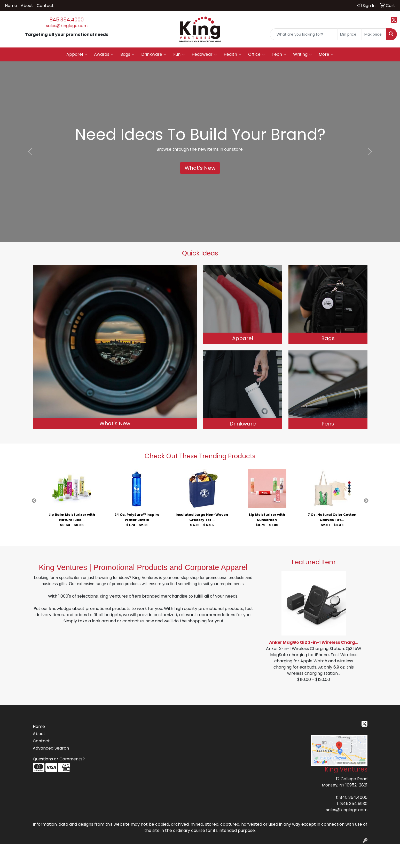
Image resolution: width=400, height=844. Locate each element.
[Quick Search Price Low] (349, 34)
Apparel (76, 54)
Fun (179, 54)
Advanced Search (51, 748)
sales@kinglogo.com (67, 26)
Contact (45, 6)
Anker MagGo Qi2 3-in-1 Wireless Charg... (313, 642)
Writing (302, 54)
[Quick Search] (304, 34)
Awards (104, 54)
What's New (200, 168)
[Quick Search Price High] (374, 34)
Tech (279, 54)
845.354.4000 (67, 19)
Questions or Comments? (59, 759)
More (326, 54)
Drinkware (154, 54)
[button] (30, 151)
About (27, 6)
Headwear (204, 54)
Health (232, 54)
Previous (34, 500)
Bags (127, 54)
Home (11, 6)
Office (256, 54)
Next (366, 500)
